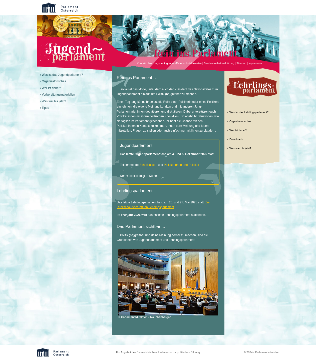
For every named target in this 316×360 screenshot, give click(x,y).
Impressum (255, 63)
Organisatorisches (54, 81)
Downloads (236, 139)
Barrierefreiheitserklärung (219, 63)
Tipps (45, 108)
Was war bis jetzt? (54, 101)
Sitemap (241, 63)
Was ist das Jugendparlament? (62, 75)
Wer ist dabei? (51, 88)
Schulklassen (148, 165)
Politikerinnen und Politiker (181, 165)
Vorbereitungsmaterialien (58, 94)
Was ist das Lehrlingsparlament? (248, 112)
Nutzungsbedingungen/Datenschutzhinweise (175, 63)
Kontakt (141, 63)
